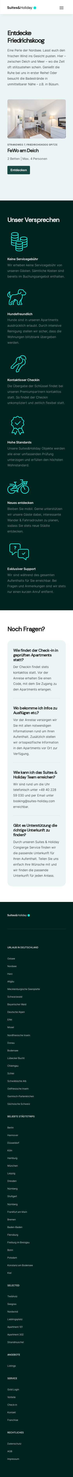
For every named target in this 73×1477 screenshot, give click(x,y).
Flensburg (12, 1234)
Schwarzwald (14, 996)
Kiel (9, 1272)
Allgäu (10, 981)
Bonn (10, 1250)
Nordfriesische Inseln (18, 1035)
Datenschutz (14, 1443)
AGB (9, 1451)
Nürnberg (12, 1188)
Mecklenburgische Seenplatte (23, 989)
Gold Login (13, 1389)
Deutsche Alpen (16, 1011)
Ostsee (11, 958)
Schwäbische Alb (16, 1081)
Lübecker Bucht (16, 1058)
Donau (11, 1042)
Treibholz (12, 1296)
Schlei (10, 1073)
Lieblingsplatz (14, 1319)
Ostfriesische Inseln (18, 1088)
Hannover (12, 1135)
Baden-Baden (14, 1227)
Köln (9, 1150)
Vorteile (11, 1397)
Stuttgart (12, 1196)
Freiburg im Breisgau (18, 1242)
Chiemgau (12, 1065)
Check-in (12, 1404)
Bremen (11, 1219)
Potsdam (12, 1257)
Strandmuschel (15, 1342)
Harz (9, 973)
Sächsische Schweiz (18, 1103)
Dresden (12, 1180)
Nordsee (12, 966)
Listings (11, 1365)
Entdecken (19, 170)
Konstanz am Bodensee (20, 1265)
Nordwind (12, 1311)
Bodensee (12, 1050)
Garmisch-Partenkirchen (20, 1096)
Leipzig (11, 1173)
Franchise (12, 1420)
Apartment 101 (15, 1326)
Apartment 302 (15, 1334)
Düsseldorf (13, 1142)
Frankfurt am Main (17, 1211)
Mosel (10, 1027)
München (12, 1165)
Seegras (11, 1304)
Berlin (10, 1127)
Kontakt (11, 1412)
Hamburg (12, 1158)
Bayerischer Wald (16, 1004)
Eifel (9, 1019)
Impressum (13, 1458)
